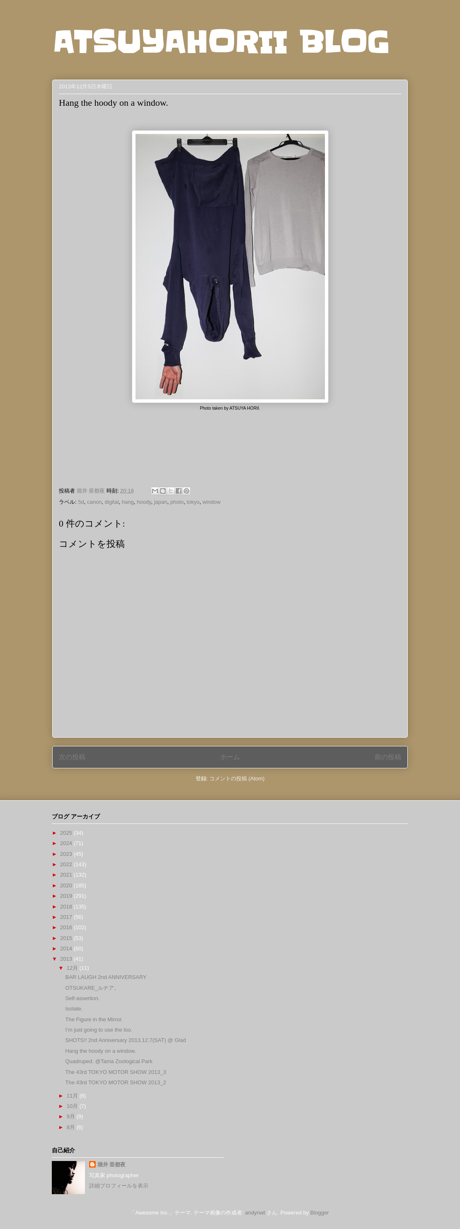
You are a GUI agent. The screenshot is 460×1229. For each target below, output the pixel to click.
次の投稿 (72, 756)
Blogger (319, 1213)
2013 (67, 959)
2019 (67, 896)
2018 (67, 907)
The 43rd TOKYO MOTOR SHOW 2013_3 (115, 1072)
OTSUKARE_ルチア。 (92, 988)
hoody (144, 502)
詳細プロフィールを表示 (118, 1186)
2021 (67, 875)
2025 (67, 833)
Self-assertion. (82, 998)
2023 (67, 854)
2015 (67, 938)
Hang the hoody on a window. (100, 1051)
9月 (72, 1116)
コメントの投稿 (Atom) (237, 778)
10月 (73, 1106)
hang (128, 502)
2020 (67, 885)
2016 (67, 927)
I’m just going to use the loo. (98, 1030)
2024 (67, 843)
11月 (73, 1096)
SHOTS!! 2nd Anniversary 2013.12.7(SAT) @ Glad (125, 1040)
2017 (67, 917)
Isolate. (73, 1009)
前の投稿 (388, 756)
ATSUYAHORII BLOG (220, 42)
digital (112, 502)
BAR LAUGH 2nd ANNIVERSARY (105, 977)
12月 (73, 968)
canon (94, 502)
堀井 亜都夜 (111, 1164)
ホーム (230, 756)
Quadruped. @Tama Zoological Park (108, 1061)
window (211, 502)
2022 (67, 864)
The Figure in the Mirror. (94, 1019)
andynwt (255, 1213)
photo (177, 502)
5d (81, 502)
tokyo (192, 502)
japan (160, 502)
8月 (72, 1127)
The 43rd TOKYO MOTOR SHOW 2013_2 (115, 1082)
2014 (67, 948)
